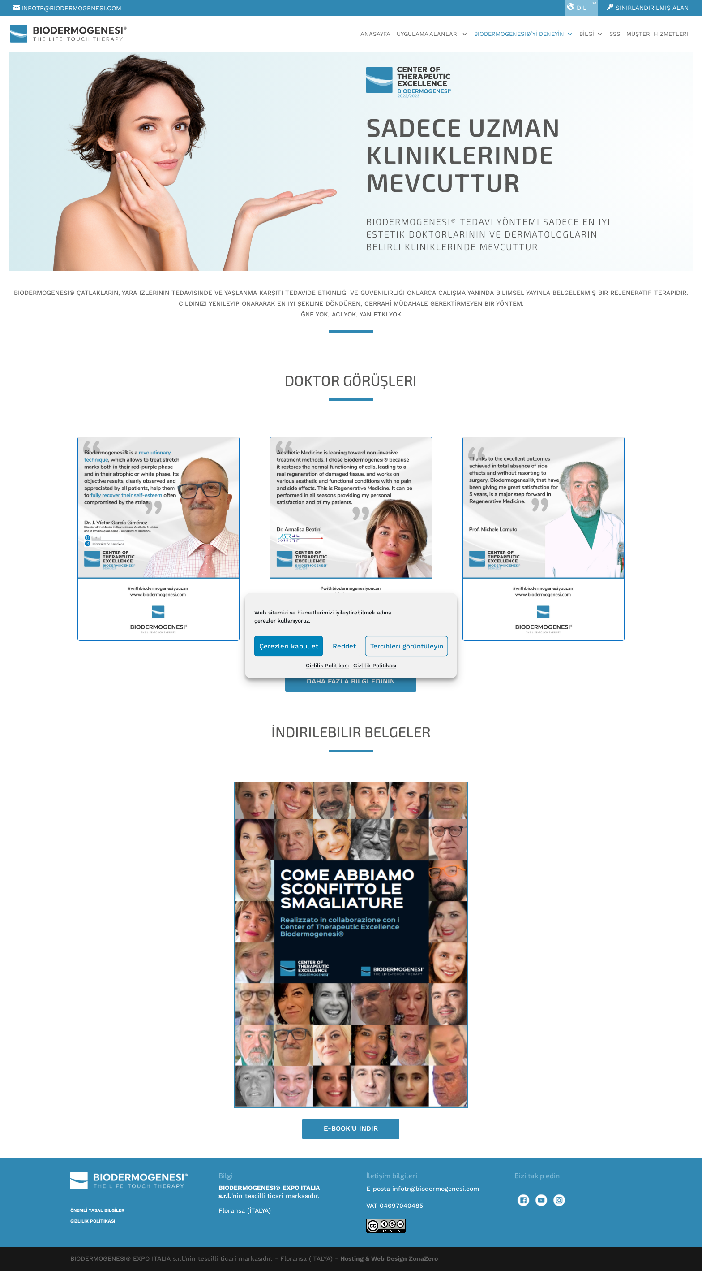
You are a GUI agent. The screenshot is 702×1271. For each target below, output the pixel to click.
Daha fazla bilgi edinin (351, 681)
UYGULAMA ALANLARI (428, 34)
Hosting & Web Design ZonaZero (389, 1258)
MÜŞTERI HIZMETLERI (657, 34)
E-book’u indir (351, 1128)
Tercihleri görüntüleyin (406, 646)
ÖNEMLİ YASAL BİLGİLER (97, 1210)
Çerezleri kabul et (288, 646)
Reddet (344, 646)
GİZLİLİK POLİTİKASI (92, 1221)
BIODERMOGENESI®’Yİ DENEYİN (519, 34)
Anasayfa (375, 34)
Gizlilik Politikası (327, 665)
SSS (614, 34)
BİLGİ (586, 34)
